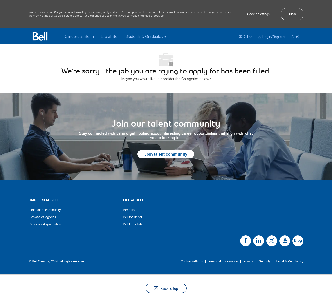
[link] (271, 36)
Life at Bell (110, 36)
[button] (258, 14)
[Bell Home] (40, 36)
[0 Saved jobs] (296, 36)
